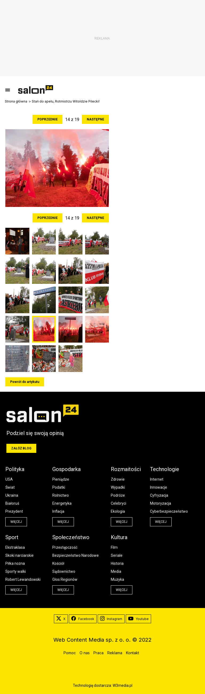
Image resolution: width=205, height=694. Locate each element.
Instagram (111, 619)
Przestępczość (64, 547)
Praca (98, 652)
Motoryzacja (160, 503)
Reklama (114, 652)
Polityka (14, 469)
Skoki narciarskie (19, 555)
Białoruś (12, 503)
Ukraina (11, 495)
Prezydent (14, 511)
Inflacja (58, 511)
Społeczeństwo (70, 537)
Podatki (58, 487)
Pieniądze (60, 479)
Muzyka (117, 579)
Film (114, 547)
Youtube (138, 619)
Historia (117, 563)
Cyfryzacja (159, 495)
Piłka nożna (15, 563)
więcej (16, 522)
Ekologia (118, 511)
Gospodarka (66, 469)
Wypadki (118, 487)
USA (9, 479)
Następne (95, 119)
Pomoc (70, 652)
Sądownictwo (63, 571)
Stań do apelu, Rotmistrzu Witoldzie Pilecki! (66, 101)
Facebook (82, 619)
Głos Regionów (64, 579)
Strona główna (16, 101)
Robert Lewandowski (23, 579)
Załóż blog (21, 448)
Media (116, 571)
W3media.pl (122, 685)
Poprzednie (47, 119)
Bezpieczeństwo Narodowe (75, 555)
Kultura (119, 537)
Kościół (58, 563)
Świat (10, 487)
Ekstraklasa (15, 547)
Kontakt (132, 652)
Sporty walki (15, 571)
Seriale (117, 555)
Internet (156, 479)
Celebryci (118, 503)
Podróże (118, 495)
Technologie (164, 469)
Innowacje (158, 487)
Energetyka (62, 503)
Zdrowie (118, 479)
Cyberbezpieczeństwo (169, 511)
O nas (85, 652)
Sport (11, 537)
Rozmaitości (126, 469)
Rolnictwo (60, 495)
